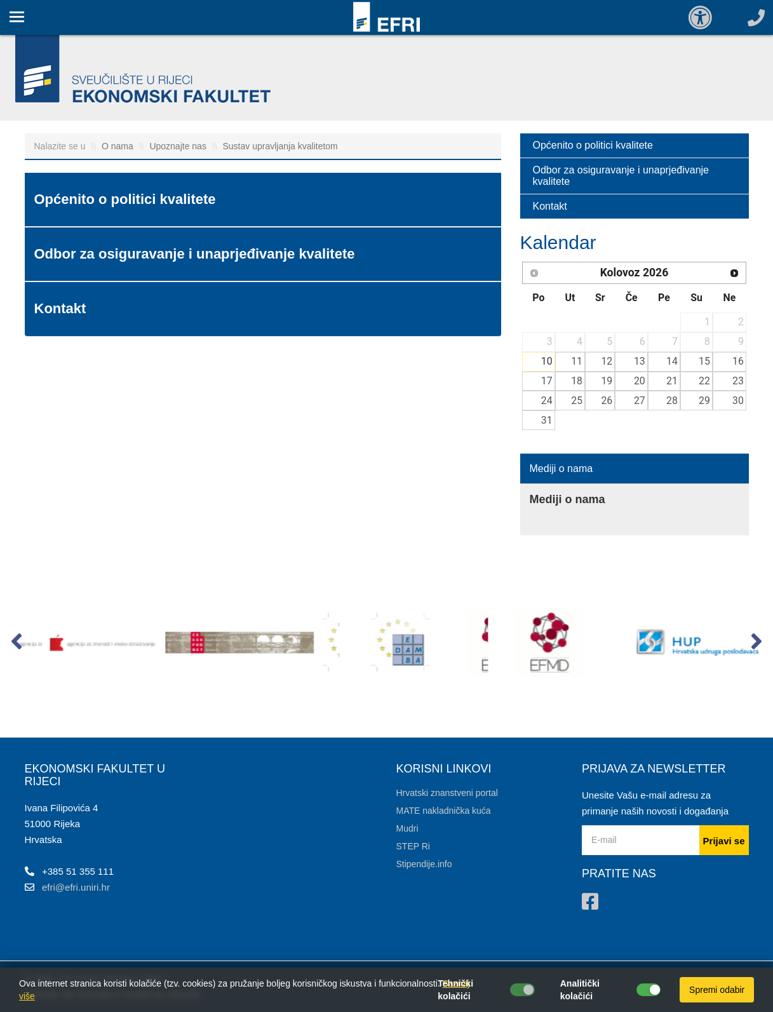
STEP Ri (413, 846)
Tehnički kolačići (455, 989)
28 (672, 401)
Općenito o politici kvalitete (593, 145)
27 (639, 401)
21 (672, 381)
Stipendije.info (424, 864)
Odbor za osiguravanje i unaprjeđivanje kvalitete (621, 176)
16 (738, 361)
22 (704, 381)
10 (547, 361)
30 (738, 401)
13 (639, 361)
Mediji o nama (561, 468)
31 (547, 420)
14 (672, 361)
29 (704, 401)
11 (576, 361)
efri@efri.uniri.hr (76, 887)
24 (547, 401)
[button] (17, 644)
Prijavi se (724, 840)
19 (606, 381)
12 (606, 361)
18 (576, 381)
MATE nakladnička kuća (443, 811)
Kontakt (550, 206)
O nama (117, 146)
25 (576, 401)
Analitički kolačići (580, 989)
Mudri (407, 828)
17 (547, 381)
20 (639, 381)
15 (704, 361)
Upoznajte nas (177, 146)
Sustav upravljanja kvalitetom (279, 146)
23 (738, 381)
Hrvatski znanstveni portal (447, 793)
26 (606, 401)
